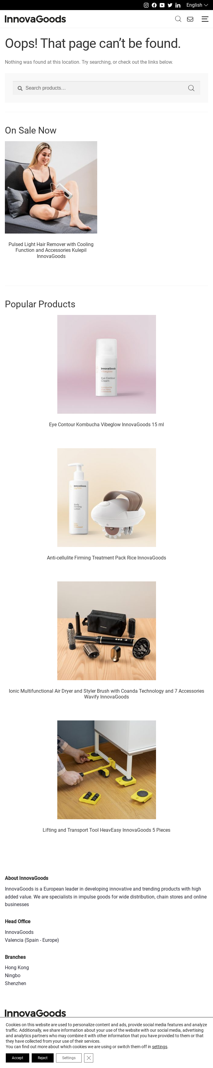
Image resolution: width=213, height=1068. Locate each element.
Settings (69, 1058)
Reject (43, 1058)
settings (159, 1046)
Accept (17, 1058)
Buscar (178, 19)
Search (191, 88)
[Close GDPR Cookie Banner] (88, 1058)
